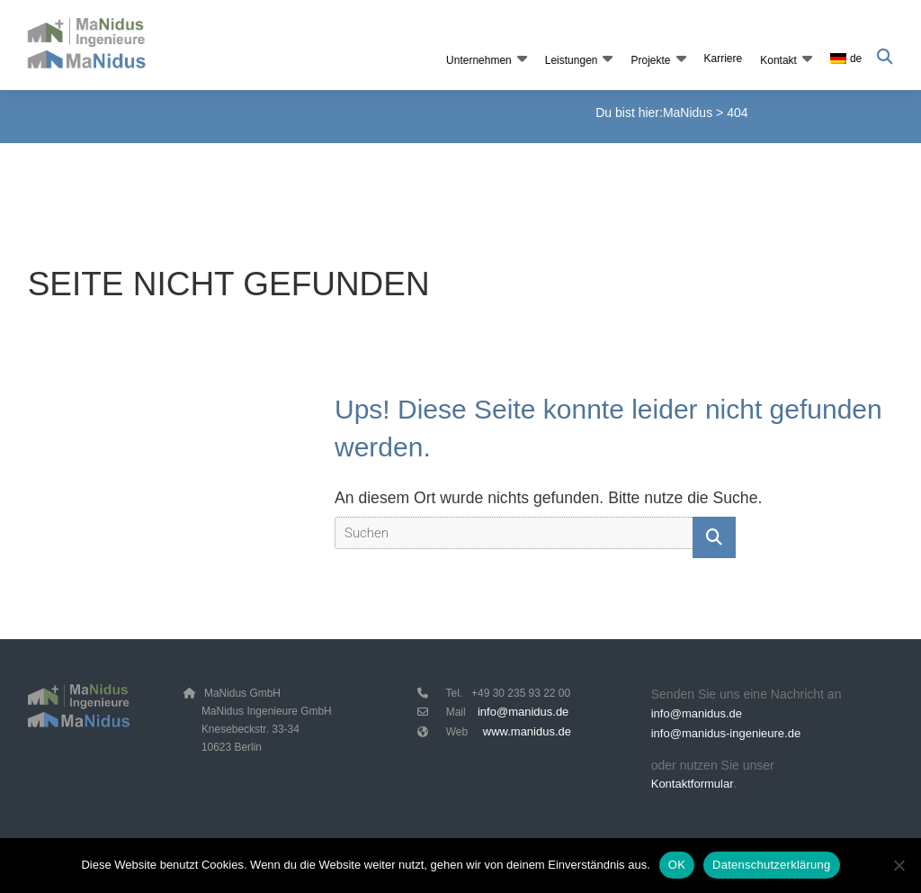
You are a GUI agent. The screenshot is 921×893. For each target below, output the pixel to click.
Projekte (650, 60)
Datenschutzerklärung (771, 864)
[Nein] (899, 865)
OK (676, 864)
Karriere (722, 58)
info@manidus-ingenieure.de (725, 736)
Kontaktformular (692, 787)
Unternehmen (478, 60)
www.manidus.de (527, 731)
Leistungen (570, 60)
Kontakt (777, 60)
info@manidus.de (523, 711)
